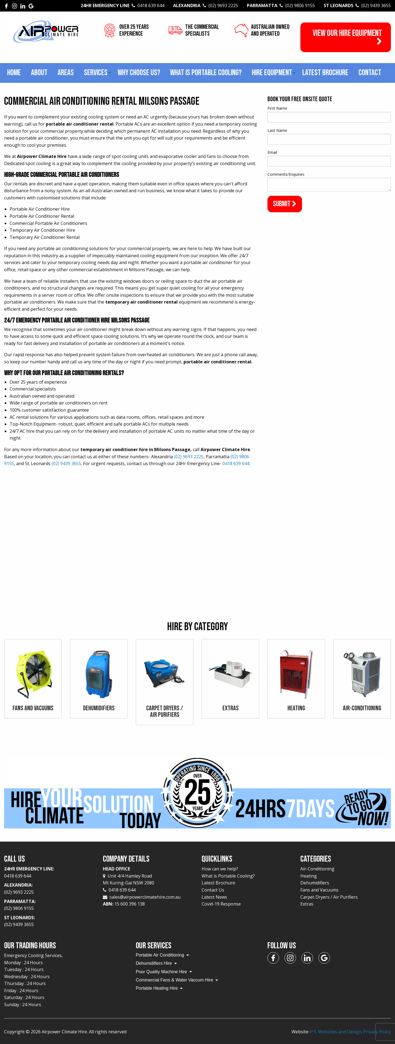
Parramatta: (49, 905)
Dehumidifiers (314, 883)
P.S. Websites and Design (336, 1032)
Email (272, 152)
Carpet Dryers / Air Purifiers (329, 897)
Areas (66, 73)
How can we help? (220, 869)
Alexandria (205, 5)
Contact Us (213, 890)
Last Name (277, 130)
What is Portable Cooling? (206, 73)
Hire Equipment (272, 73)
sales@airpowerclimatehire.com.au (144, 897)
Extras (306, 904)
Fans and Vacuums (319, 890)
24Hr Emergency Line (122, 5)
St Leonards (357, 5)
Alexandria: (49, 889)
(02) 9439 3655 (66, 463)
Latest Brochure (325, 73)
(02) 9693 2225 (189, 457)
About (39, 73)
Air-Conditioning (317, 869)
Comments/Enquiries (285, 174)
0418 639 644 (235, 463)
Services (96, 73)
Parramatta (281, 5)
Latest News (214, 897)
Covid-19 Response (221, 904)
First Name (277, 108)
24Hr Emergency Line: (49, 872)
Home (14, 73)
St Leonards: (49, 921)
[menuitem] (14, 73)
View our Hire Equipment (347, 37)
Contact (370, 73)
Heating (308, 876)
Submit (285, 203)
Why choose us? (139, 73)
